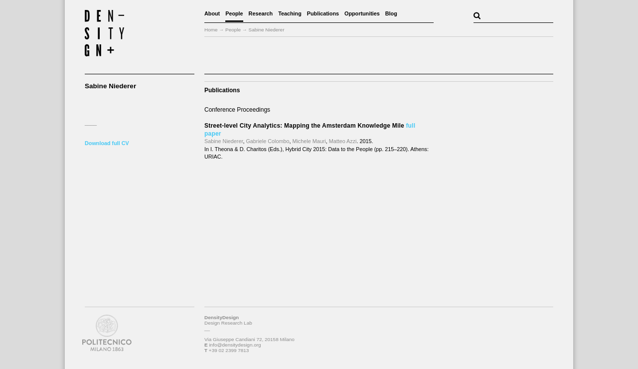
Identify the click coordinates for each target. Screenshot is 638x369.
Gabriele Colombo (267, 141)
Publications (323, 13)
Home (211, 29)
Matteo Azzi (343, 141)
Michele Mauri (308, 141)
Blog (391, 13)
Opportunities (362, 13)
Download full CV (107, 143)
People (234, 13)
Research (261, 13)
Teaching (290, 13)
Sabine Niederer (223, 141)
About (212, 13)
